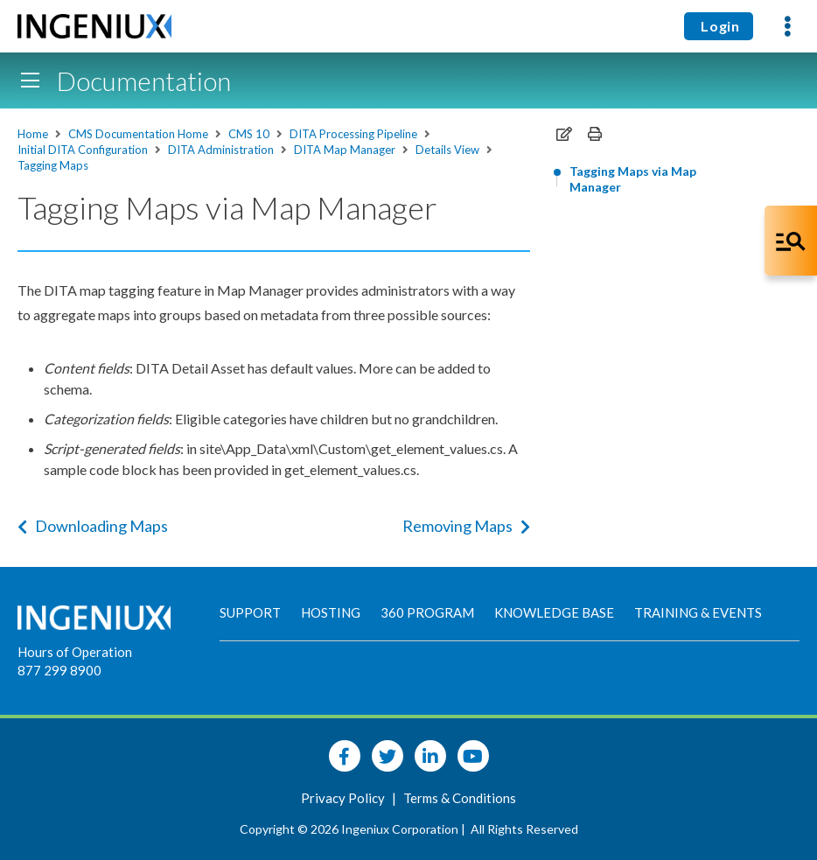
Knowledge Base (554, 612)
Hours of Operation (74, 652)
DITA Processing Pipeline (353, 134)
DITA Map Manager (344, 150)
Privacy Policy (344, 798)
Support (250, 612)
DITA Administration (221, 150)
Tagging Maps (52, 165)
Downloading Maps (92, 525)
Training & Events (698, 612)
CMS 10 (248, 134)
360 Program (427, 612)
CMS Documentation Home (138, 134)
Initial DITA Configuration (82, 150)
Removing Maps (466, 525)
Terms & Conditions (459, 798)
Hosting (330, 612)
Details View (447, 150)
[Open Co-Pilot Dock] (791, 241)
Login (718, 25)
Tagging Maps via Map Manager (632, 179)
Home (32, 134)
